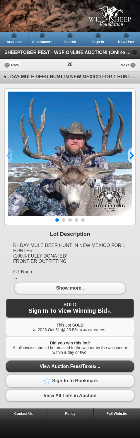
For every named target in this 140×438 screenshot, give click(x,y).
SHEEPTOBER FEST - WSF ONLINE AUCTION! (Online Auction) (72, 52)
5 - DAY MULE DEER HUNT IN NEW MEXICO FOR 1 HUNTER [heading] (70, 76)
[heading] (70, 16)
